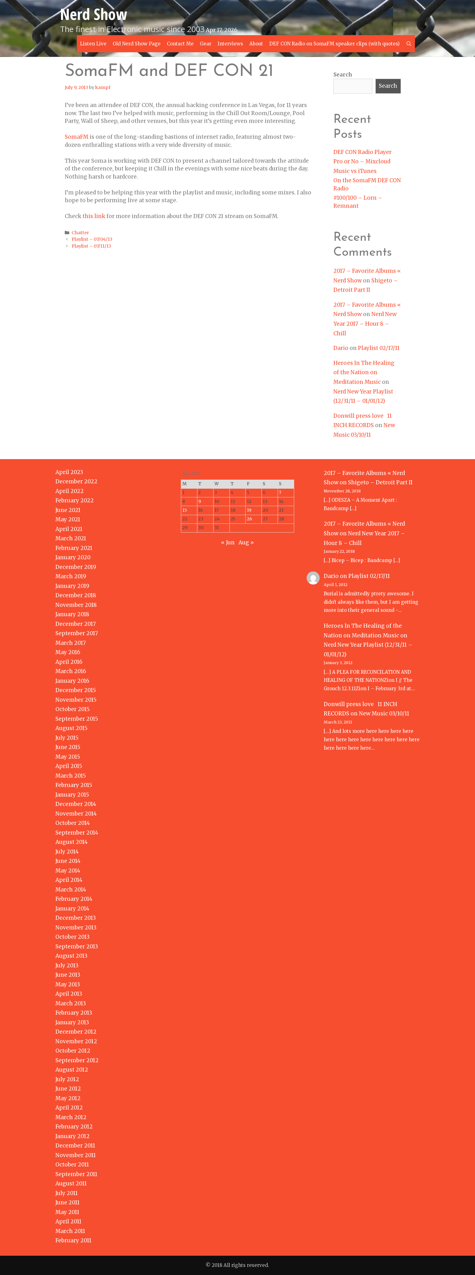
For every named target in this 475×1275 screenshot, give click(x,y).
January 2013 (72, 1022)
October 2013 (72, 936)
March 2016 (70, 671)
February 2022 (74, 500)
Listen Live (93, 44)
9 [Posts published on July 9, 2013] (199, 501)
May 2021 (67, 519)
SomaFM (76, 136)
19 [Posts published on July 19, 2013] (249, 510)
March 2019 (70, 576)
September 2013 (76, 946)
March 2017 (70, 643)
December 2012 (75, 1031)
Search (342, 74)
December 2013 (75, 917)
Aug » (246, 542)
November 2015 (75, 699)
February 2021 (73, 548)
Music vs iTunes (355, 171)
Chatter (80, 232)
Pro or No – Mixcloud (361, 161)
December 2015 (75, 690)
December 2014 (75, 804)
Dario (340, 348)
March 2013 (70, 1003)
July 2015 (66, 737)
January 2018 (72, 614)
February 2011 (73, 1240)
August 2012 (71, 1069)
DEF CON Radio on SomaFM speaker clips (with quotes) (334, 44)
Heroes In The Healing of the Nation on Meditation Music (363, 372)
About (256, 44)
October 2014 (72, 823)
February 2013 (73, 1012)
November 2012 (76, 1041)
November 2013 (75, 927)
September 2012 (77, 1060)
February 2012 (74, 1126)
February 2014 (73, 899)
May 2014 (67, 870)
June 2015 (67, 747)
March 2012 (71, 1117)
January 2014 (72, 908)
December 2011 (75, 1145)
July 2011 (66, 1193)
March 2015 (70, 775)
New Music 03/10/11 (384, 713)
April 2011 (68, 1221)
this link (93, 216)
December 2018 (75, 595)
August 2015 (71, 728)
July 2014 (67, 851)
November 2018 (76, 605)
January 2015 (72, 794)
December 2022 (76, 481)
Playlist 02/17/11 (379, 348)
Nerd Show (93, 14)
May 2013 (67, 984)
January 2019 (72, 586)
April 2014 (68, 880)
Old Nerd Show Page (137, 44)
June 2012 (68, 1088)
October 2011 (72, 1164)
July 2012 (67, 1079)
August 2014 (71, 842)
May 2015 (67, 756)
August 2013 (71, 955)
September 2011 (76, 1174)
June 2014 (68, 861)
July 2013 (66, 965)
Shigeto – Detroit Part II (380, 482)
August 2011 (71, 1183)
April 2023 (69, 472)
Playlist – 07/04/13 (92, 239)
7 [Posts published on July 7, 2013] (280, 492)
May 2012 (68, 1098)
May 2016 (67, 652)
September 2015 (76, 718)
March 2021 (70, 538)
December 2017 (75, 624)
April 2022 (69, 491)
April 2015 (68, 766)
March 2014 (70, 889)
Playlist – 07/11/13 (91, 246)
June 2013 (67, 974)
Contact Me (180, 44)
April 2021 (68, 529)
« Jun (228, 542)
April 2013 (68, 993)
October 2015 (72, 709)
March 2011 (70, 1231)
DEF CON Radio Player (362, 152)
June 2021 (68, 510)
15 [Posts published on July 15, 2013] (184, 510)
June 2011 (67, 1202)
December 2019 (75, 567)
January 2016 (72, 680)
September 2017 (76, 633)
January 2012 (72, 1136)
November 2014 (76, 813)
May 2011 (67, 1212)
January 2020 (73, 557)
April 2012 (69, 1107)
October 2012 (72, 1050)
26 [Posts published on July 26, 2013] (249, 519)
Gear (205, 44)
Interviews (230, 44)
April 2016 (68, 661)
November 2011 (75, 1155)
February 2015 (73, 785)
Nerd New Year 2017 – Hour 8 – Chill (365, 324)
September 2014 (76, 832)
